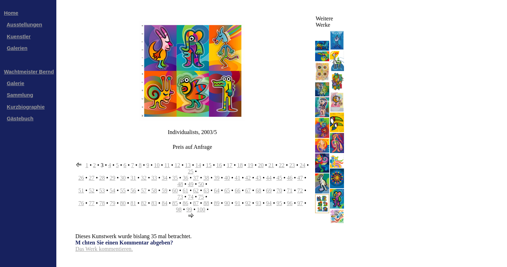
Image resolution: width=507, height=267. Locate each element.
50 (201, 184)
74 (190, 197)
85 (175, 203)
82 (143, 203)
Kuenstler (19, 36)
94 (269, 203)
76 (81, 203)
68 (258, 190)
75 (201, 197)
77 (91, 203)
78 (102, 203)
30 (123, 178)
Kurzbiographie (25, 107)
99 (189, 209)
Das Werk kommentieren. (104, 249)
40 (227, 178)
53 (102, 190)
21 (271, 165)
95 (279, 203)
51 (81, 190)
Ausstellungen (24, 24)
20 (261, 165)
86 (185, 203)
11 (167, 165)
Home (11, 13)
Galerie (15, 83)
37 (196, 178)
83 (154, 203)
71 (290, 190)
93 (258, 203)
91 (237, 203)
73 (180, 197)
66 (237, 190)
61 (185, 190)
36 (185, 178)
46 (290, 178)
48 (180, 184)
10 (156, 165)
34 (164, 178)
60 (175, 190)
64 (216, 190)
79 (112, 203)
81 (133, 203)
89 (216, 203)
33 (154, 178)
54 (112, 190)
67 (248, 190)
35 (175, 178)
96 (290, 203)
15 (209, 165)
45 (279, 178)
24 (302, 165)
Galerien (17, 48)
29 (112, 178)
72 (300, 190)
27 (91, 178)
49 (190, 184)
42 (248, 178)
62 (196, 190)
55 (123, 190)
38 (206, 178)
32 (143, 178)
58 (154, 190)
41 (237, 178)
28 (102, 178)
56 (133, 190)
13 (187, 165)
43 (258, 178)
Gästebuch (20, 118)
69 (269, 190)
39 (216, 178)
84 (164, 203)
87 (196, 203)
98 (179, 209)
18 (240, 165)
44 (269, 178)
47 (300, 178)
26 (81, 178)
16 (219, 165)
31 (133, 178)
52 (91, 190)
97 (300, 203)
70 (279, 190)
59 (164, 190)
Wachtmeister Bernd (29, 72)
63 (206, 190)
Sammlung (20, 95)
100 (201, 209)
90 (227, 203)
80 (123, 203)
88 (206, 203)
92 (248, 203)
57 (143, 190)
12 (177, 165)
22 (281, 165)
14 (198, 165)
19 (250, 165)
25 (190, 171)
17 (229, 165)
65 (227, 190)
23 (292, 165)
